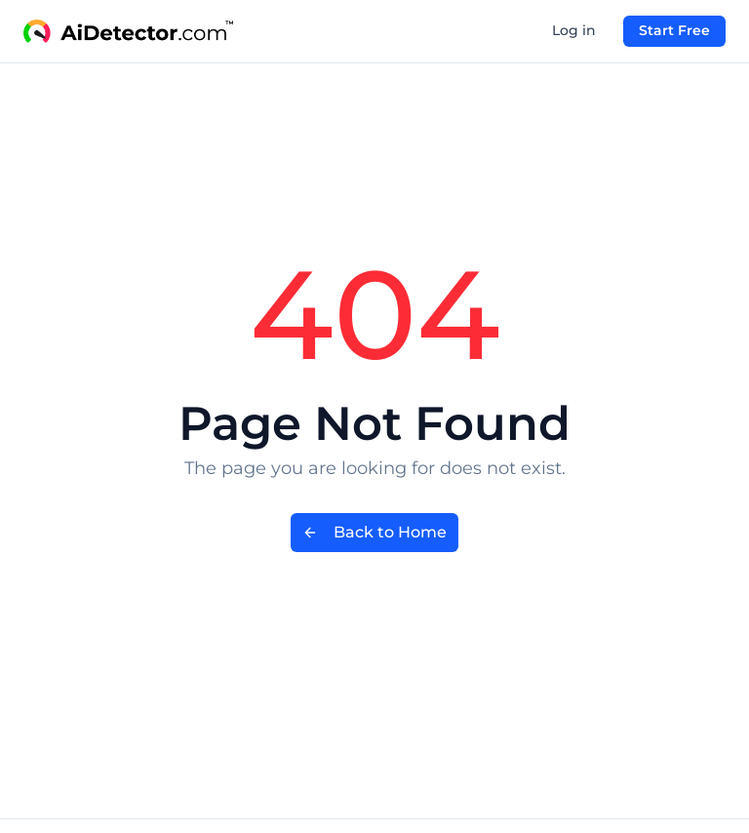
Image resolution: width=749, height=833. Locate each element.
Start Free (674, 30)
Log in (574, 30)
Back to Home (374, 532)
